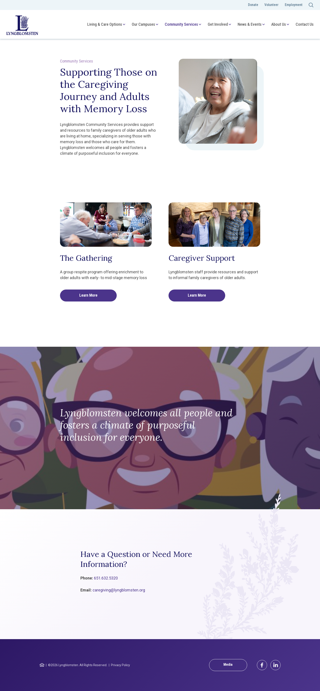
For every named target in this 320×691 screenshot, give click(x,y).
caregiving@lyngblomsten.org (119, 590)
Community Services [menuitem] (181, 24)
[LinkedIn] (275, 665)
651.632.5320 (106, 578)
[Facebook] (262, 665)
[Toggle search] (311, 5)
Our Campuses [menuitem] (143, 24)
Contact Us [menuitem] (304, 24)
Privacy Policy (120, 665)
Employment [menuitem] (294, 5)
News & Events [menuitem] (249, 24)
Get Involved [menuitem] (218, 24)
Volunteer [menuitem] (271, 5)
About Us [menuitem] (278, 24)
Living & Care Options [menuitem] (104, 24)
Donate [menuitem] (253, 5)
